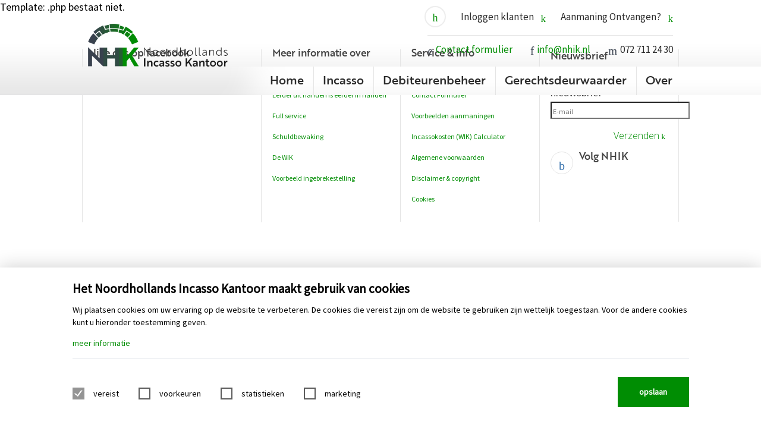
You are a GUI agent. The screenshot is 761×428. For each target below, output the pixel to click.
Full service (289, 115)
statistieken (262, 393)
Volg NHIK (603, 156)
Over (659, 80)
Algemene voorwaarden (448, 157)
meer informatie (101, 343)
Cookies (423, 198)
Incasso (343, 80)
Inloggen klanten (503, 17)
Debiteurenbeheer (434, 80)
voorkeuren (180, 393)
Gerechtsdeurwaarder (566, 80)
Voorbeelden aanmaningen (453, 115)
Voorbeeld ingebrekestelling (313, 178)
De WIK (282, 157)
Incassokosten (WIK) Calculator (458, 136)
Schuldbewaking (297, 136)
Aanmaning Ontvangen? (617, 17)
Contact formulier (474, 49)
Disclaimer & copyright (445, 178)
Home (287, 80)
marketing (343, 393)
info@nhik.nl (563, 49)
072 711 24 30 (646, 49)
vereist (106, 393)
